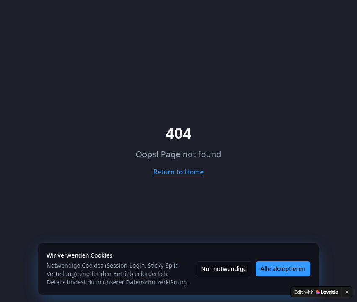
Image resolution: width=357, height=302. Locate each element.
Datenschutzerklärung (156, 282)
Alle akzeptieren (283, 269)
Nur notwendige (224, 269)
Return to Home (178, 172)
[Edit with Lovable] (316, 292)
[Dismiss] (347, 292)
